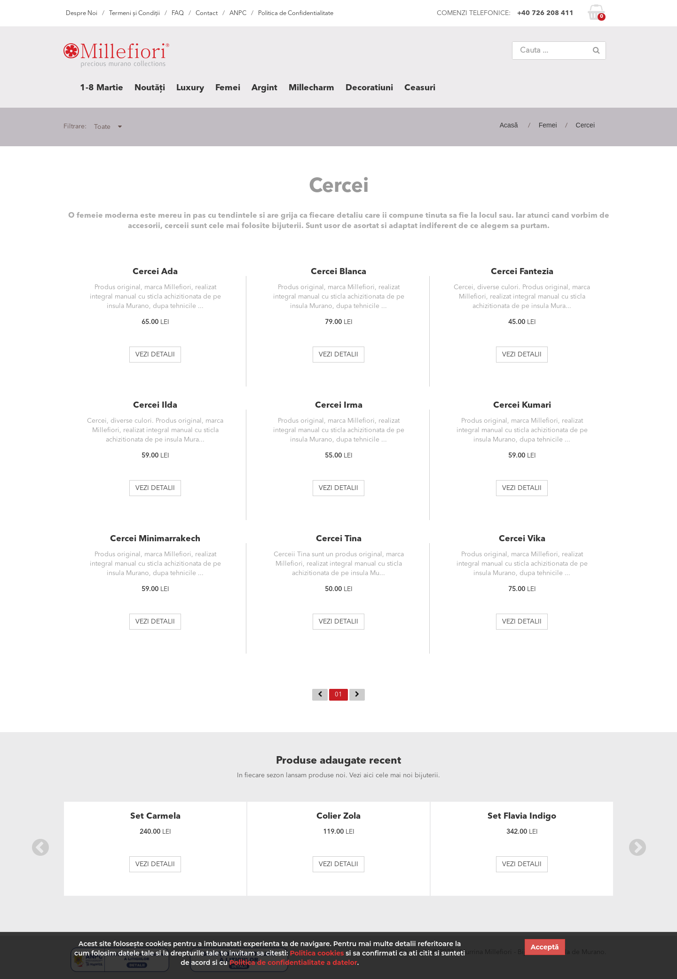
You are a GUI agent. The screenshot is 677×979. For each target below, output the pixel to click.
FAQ (178, 13)
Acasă (509, 125)
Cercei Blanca (338, 272)
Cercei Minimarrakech (155, 539)
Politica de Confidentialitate (295, 13)
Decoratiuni (369, 88)
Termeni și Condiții (134, 13)
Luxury (190, 88)
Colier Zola (338, 816)
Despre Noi (81, 13)
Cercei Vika (522, 539)
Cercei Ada (155, 272)
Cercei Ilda (155, 405)
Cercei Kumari (522, 405)
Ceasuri (419, 88)
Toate (108, 126)
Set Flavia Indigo (522, 816)
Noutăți (149, 88)
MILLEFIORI (116, 57)
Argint (264, 88)
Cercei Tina (339, 539)
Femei (227, 88)
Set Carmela (155, 816)
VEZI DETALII (155, 354)
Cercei (585, 125)
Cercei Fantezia (522, 272)
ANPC (237, 13)
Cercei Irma (338, 405)
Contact (207, 13)
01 (338, 695)
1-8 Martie (101, 88)
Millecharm (311, 88)
